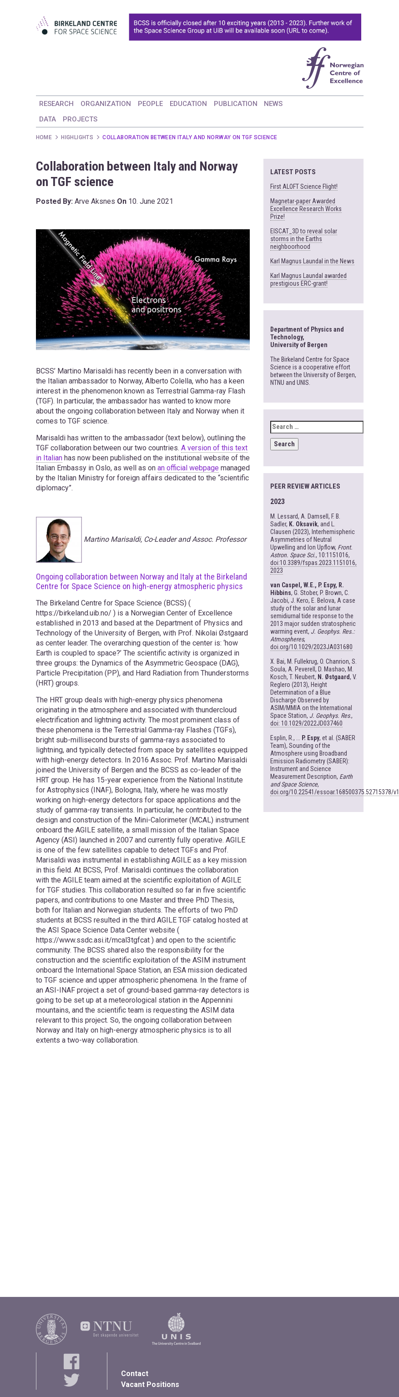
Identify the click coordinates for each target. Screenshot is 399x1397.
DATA (47, 119)
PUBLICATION (236, 104)
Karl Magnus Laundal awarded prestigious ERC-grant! (308, 279)
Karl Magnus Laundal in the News (312, 261)
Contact (134, 1373)
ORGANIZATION (106, 104)
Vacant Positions (150, 1384)
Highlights (77, 137)
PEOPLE (150, 104)
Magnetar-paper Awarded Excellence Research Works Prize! (306, 208)
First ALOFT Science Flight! (304, 186)
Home (44, 137)
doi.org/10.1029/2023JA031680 (311, 647)
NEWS (273, 104)
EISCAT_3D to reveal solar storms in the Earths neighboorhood (303, 238)
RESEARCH (56, 104)
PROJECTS (80, 119)
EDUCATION (188, 104)
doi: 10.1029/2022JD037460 (306, 723)
